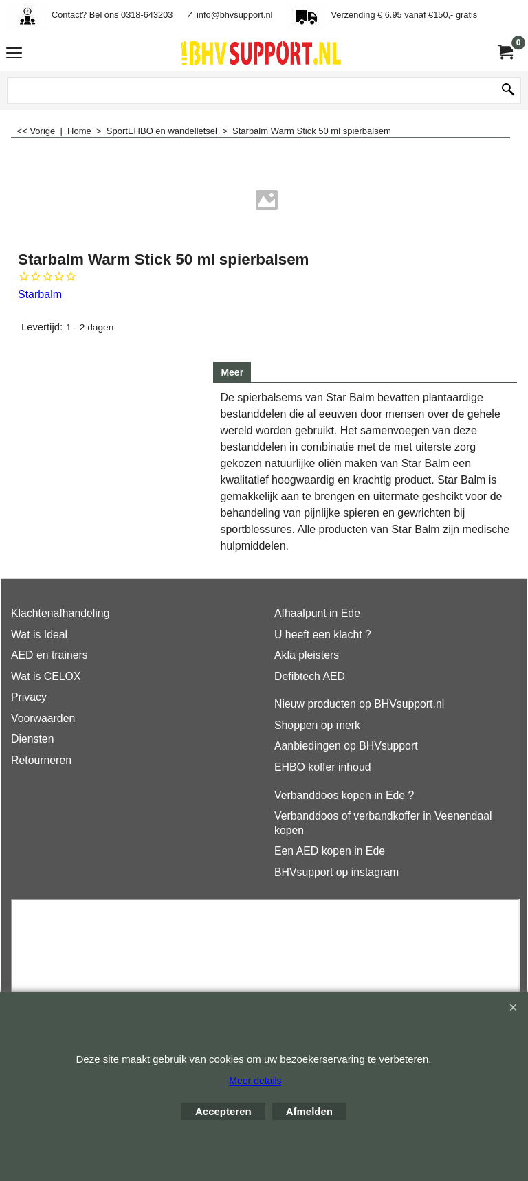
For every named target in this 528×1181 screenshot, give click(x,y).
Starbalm (40, 294)
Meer (232, 372)
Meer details (255, 1080)
